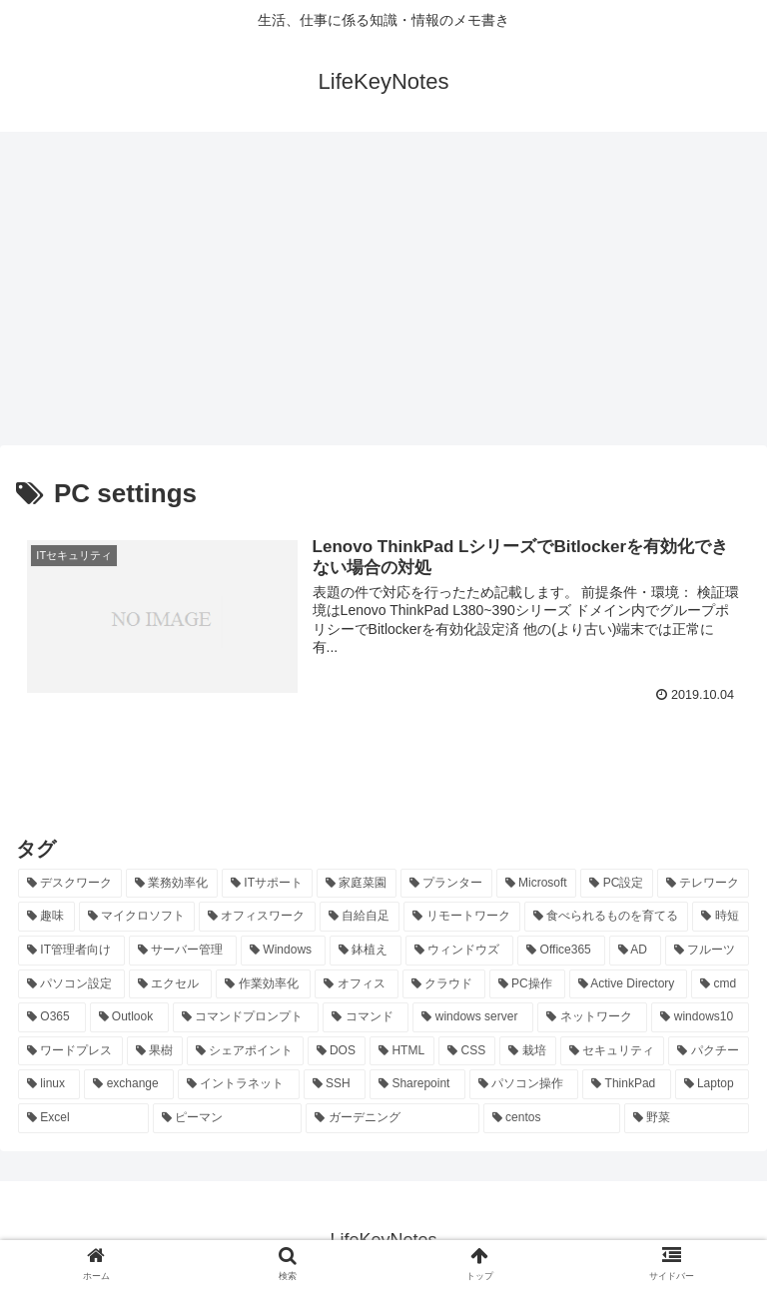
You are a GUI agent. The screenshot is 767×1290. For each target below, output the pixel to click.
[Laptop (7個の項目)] (712, 1084)
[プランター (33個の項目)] (446, 884)
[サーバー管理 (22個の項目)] (183, 951)
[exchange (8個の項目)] (129, 1084)
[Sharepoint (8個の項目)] (417, 1084)
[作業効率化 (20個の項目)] (263, 984)
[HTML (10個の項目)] (402, 1051)
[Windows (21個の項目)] (283, 951)
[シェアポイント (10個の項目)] (245, 1051)
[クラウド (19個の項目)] (443, 984)
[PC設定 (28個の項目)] (616, 884)
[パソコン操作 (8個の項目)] (524, 1084)
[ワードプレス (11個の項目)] (70, 1051)
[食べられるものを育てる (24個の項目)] (606, 917)
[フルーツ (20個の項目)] (707, 951)
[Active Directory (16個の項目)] (628, 984)
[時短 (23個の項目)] (720, 917)
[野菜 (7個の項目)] (686, 1118)
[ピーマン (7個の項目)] (227, 1118)
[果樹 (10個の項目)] (155, 1051)
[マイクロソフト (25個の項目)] (137, 917)
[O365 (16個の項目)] (52, 1017)
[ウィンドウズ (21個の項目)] (459, 951)
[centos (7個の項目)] (551, 1118)
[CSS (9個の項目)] (466, 1051)
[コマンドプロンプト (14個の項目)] (246, 1017)
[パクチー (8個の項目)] (708, 1051)
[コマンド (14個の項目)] (365, 1017)
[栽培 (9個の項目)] (527, 1051)
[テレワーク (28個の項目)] (703, 884)
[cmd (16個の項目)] (720, 984)
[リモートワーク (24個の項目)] (461, 917)
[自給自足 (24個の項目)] (360, 917)
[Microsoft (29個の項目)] (536, 884)
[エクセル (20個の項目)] (170, 984)
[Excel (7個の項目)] (83, 1118)
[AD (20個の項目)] (635, 951)
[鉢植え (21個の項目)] (365, 951)
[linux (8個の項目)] (49, 1084)
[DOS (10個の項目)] (337, 1051)
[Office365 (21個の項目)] (560, 951)
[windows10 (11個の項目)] (700, 1017)
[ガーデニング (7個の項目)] (392, 1118)
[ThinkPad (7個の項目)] (626, 1084)
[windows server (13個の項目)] (472, 1017)
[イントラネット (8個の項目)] (239, 1084)
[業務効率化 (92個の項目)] (172, 884)
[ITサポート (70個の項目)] (267, 884)
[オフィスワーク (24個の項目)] (257, 917)
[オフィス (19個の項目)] (356, 984)
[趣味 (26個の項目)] (46, 917)
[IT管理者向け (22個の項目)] (71, 951)
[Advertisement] (383, 295)
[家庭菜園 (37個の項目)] (356, 884)
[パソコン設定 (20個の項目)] (71, 984)
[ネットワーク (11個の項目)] (592, 1017)
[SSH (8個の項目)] (335, 1084)
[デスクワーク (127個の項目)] (70, 884)
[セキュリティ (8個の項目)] (612, 1051)
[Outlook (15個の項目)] (130, 1017)
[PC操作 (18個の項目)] (527, 984)
